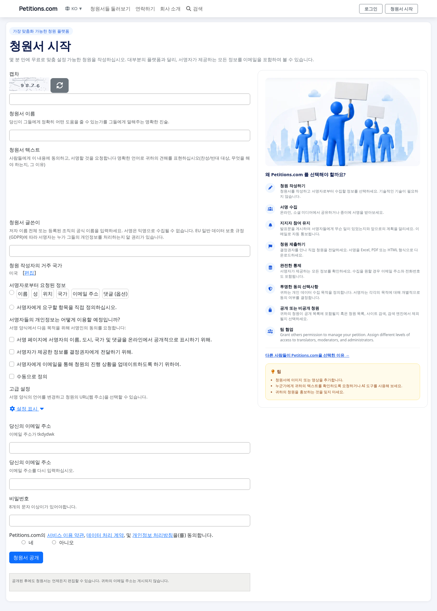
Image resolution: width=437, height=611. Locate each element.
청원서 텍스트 (24, 149)
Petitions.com (38, 9)
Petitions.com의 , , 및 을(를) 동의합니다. (111, 535)
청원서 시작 (401, 9)
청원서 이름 (22, 113)
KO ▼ (73, 8)
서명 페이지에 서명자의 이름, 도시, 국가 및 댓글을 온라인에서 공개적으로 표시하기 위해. (114, 339)
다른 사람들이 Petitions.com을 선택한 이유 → (307, 355)
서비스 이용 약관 (65, 535)
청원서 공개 (26, 557)
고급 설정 (19, 388)
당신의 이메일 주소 (30, 426)
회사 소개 (170, 8)
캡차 (14, 73)
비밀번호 (19, 498)
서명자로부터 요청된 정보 (37, 285)
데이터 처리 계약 (104, 535)
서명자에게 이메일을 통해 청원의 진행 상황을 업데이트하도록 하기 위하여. (99, 364)
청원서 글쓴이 (24, 222)
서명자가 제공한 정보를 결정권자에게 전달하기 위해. (75, 351)
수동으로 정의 (32, 376)
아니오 (66, 542)
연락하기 (145, 8)
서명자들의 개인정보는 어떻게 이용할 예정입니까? (64, 319)
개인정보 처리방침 (152, 535)
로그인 (370, 9)
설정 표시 (27, 408)
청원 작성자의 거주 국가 (35, 265)
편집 (29, 272)
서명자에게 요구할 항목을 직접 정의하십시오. (67, 307)
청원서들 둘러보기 (110, 8)
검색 (194, 8)
